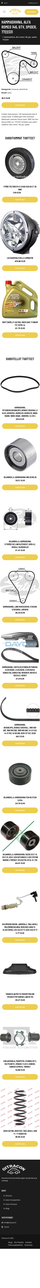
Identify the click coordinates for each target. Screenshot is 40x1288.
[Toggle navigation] (4, 12)
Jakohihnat (23, 89)
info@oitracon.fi (33, 3)
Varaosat (14, 89)
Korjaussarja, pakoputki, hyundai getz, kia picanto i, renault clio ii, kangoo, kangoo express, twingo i (20, 1064)
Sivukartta (28, 1245)
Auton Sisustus (11, 1204)
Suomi (5, 3)
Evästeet (28, 1242)
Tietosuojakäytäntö (15, 1245)
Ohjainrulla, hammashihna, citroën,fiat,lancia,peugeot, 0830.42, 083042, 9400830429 (20, 544)
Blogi (7, 1208)
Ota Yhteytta (19, 1242)
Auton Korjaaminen (12, 1200)
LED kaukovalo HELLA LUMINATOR (20, 258)
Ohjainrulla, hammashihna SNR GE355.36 (20, 477)
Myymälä (32, 12)
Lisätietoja (20, 105)
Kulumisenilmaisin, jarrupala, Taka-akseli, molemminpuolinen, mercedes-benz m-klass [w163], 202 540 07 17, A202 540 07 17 (20, 927)
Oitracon (8, 1196)
